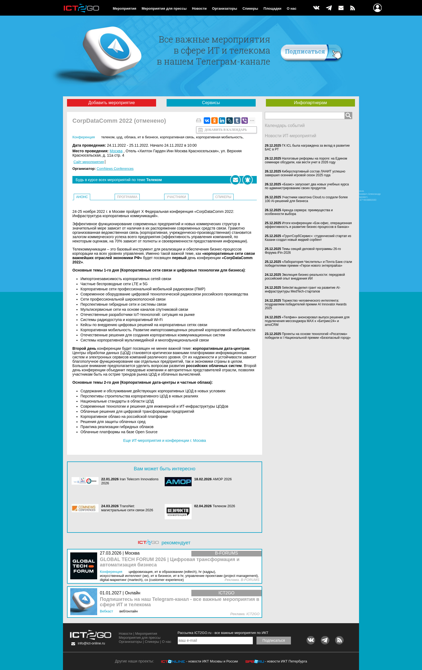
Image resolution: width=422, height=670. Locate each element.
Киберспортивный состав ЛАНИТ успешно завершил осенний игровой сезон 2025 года (305, 173)
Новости (199, 8)
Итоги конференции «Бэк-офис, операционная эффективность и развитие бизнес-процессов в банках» (308, 225)
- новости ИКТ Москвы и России (212, 661)
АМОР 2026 (222, 479)
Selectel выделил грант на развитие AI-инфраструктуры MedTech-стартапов (302, 289)
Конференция (83, 137)
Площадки (272, 8)
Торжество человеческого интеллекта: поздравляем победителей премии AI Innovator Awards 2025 (306, 304)
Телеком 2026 (224, 506)
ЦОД (119, 137)
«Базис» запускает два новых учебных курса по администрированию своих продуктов (307, 186)
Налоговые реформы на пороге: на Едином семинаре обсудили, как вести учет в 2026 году (306, 160)
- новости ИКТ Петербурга (286, 661)
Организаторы (224, 8)
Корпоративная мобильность (219, 137)
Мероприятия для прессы (164, 8)
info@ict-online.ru (91, 643)
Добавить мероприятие (111, 102)
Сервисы (211, 102)
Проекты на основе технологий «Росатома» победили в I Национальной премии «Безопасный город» (308, 336)
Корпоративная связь (177, 137)
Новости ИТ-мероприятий (290, 135)
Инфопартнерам (310, 102)
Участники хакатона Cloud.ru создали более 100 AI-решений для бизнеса (306, 199)
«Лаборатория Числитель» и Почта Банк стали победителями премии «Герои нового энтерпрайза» (308, 263)
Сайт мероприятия (88, 162)
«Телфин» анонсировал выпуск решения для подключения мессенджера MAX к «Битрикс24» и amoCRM (307, 321)
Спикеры (250, 8)
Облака (130, 137)
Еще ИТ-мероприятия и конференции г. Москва (164, 440)
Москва (116, 151)
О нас (292, 8)
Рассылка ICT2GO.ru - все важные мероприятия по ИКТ (223, 633)
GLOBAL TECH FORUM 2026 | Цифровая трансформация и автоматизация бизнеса (170, 562)
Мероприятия (124, 8)
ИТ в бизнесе (148, 137)
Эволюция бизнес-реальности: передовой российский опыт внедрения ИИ (305, 276)
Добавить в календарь (226, 130)
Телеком (107, 137)
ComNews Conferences (115, 169)
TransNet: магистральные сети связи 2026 (127, 508)
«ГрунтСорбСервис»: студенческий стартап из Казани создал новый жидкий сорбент (308, 238)
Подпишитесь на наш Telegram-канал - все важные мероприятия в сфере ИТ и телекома (179, 602)
